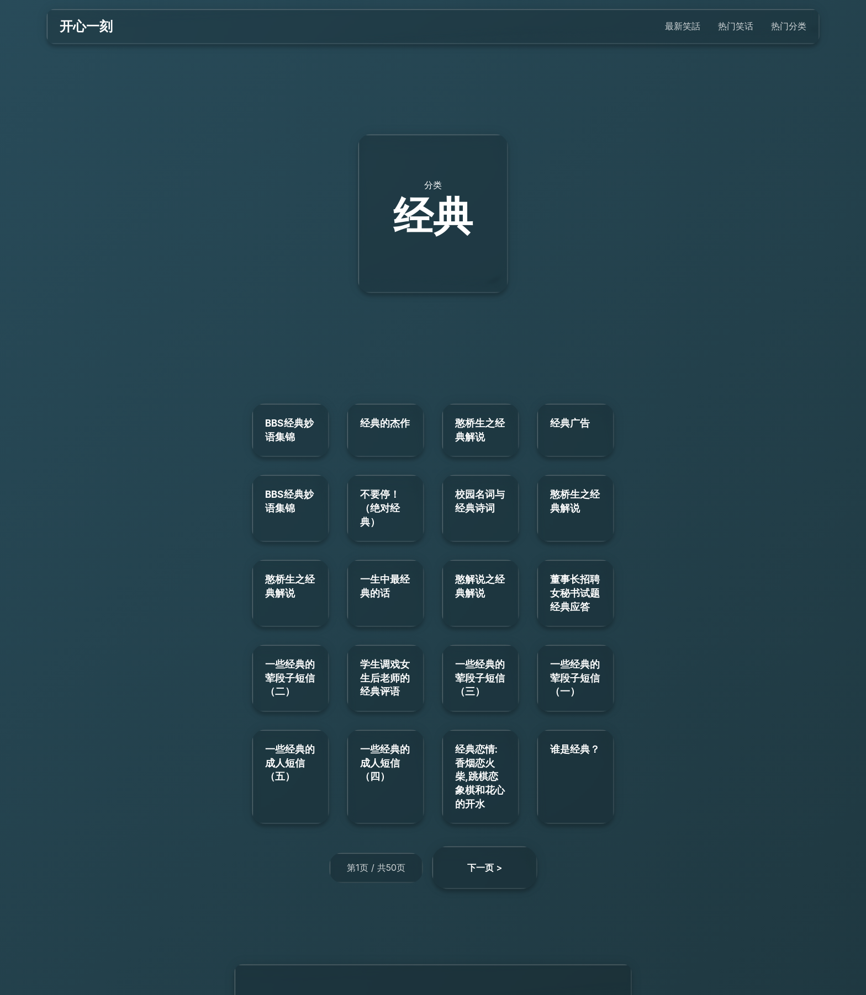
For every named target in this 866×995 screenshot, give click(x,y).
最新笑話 (682, 25)
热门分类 (788, 25)
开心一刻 (86, 26)
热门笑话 (735, 25)
